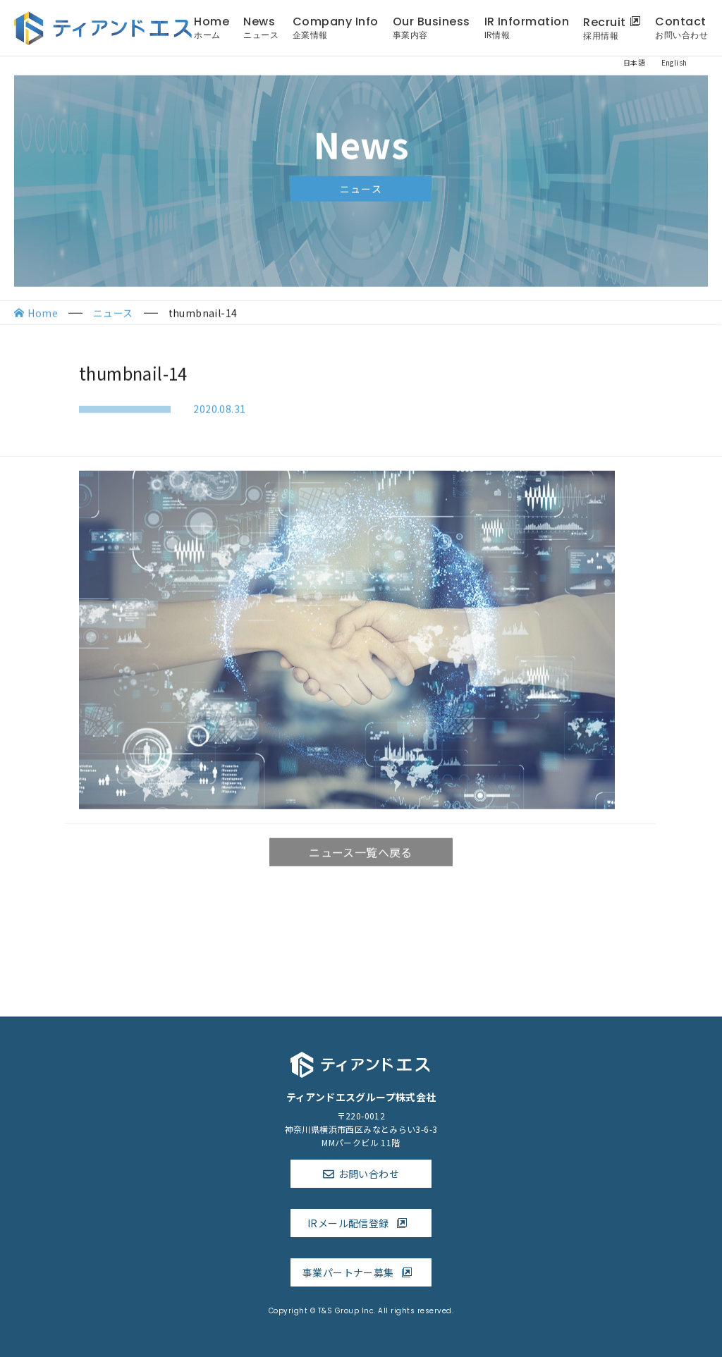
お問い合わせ (368, 1174)
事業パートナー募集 (361, 1272)
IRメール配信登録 (361, 1223)
